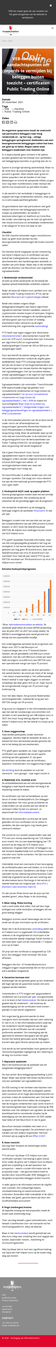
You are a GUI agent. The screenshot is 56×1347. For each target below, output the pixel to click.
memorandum (29, 1000)
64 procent (39, 510)
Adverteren (7, 1309)
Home (4, 41)
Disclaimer (6, 1312)
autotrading (41, 326)
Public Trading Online (17, 111)
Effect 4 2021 (39, 1136)
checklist (19, 108)
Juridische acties (9, 1297)
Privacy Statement (10, 1300)
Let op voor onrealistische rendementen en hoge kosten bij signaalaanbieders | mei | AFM (25, 397)
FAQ (4, 1295)
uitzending (37, 928)
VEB (6, 108)
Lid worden (7, 1306)
